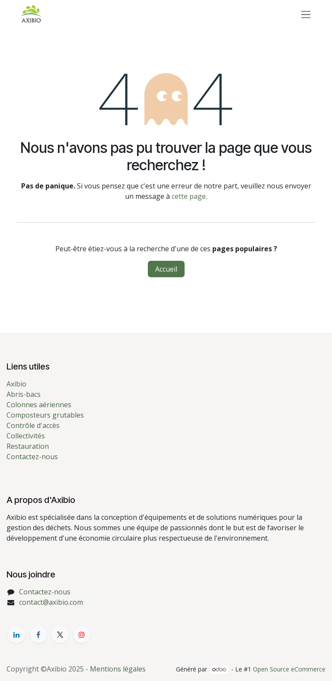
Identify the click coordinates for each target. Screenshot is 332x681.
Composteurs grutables (45, 415)
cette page (189, 196)
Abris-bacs (23, 394)
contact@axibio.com (51, 602)
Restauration (27, 446)
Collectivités (25, 436)
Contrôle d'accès (33, 425)
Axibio (16, 384)
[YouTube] (81, 634)
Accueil (166, 269)
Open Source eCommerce (289, 669)
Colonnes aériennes (38, 404)
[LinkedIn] (16, 634)
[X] (60, 634)
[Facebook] (38, 634)
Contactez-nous (32, 456)
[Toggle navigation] (306, 14)
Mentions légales (118, 669)
